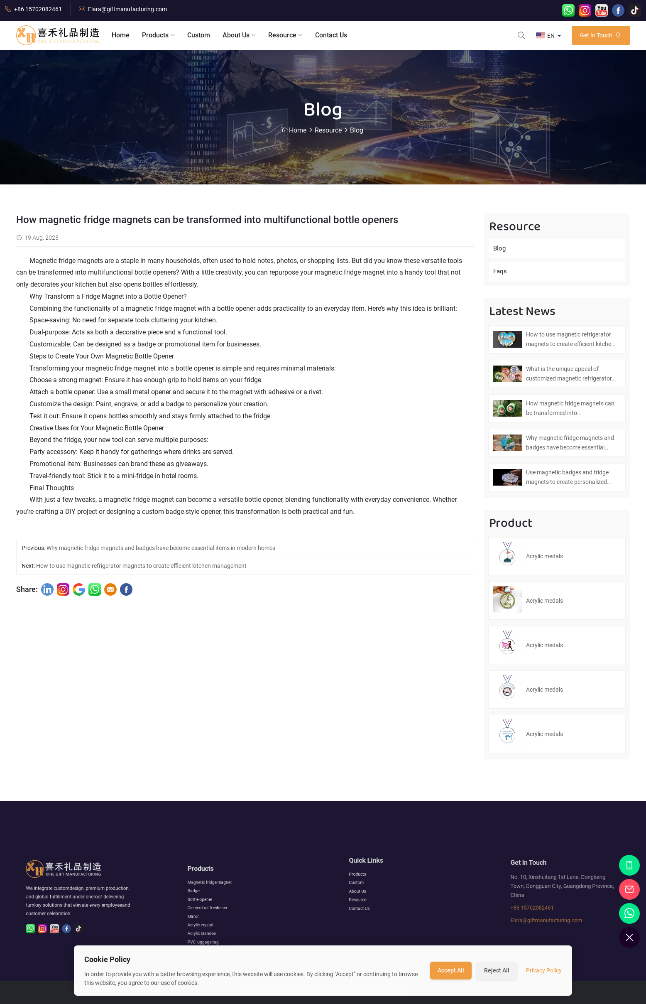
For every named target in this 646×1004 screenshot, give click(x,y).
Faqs (500, 271)
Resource (285, 35)
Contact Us (331, 35)
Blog (356, 130)
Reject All (496, 970)
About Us (239, 35)
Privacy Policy (544, 970)
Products (158, 35)
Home (121, 35)
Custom (198, 35)
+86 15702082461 (33, 9)
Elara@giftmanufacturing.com (123, 9)
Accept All (451, 970)
